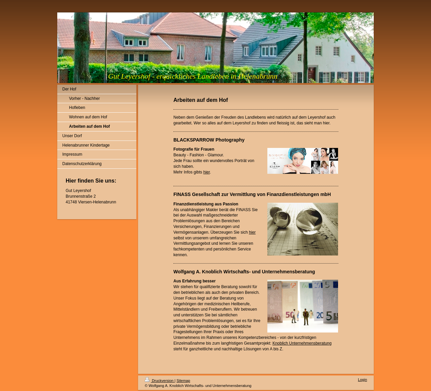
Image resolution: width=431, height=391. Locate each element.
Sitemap (183, 381)
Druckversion (159, 381)
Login (362, 380)
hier (206, 172)
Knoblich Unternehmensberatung (301, 343)
